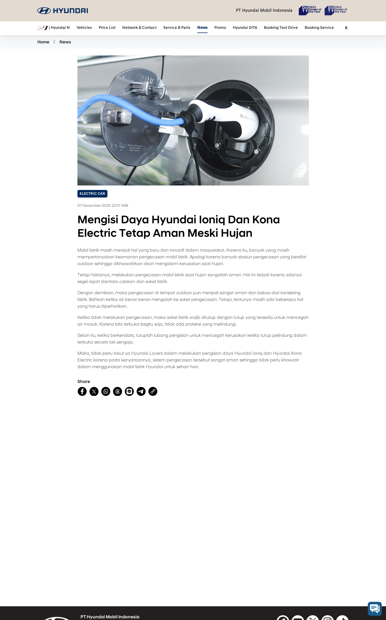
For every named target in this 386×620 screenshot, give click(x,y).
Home (43, 42)
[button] (346, 28)
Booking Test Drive (281, 27)
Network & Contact (139, 27)
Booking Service (319, 27)
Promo (220, 27)
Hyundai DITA (245, 27)
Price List (107, 27)
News (202, 27)
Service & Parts (176, 27)
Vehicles (84, 27)
